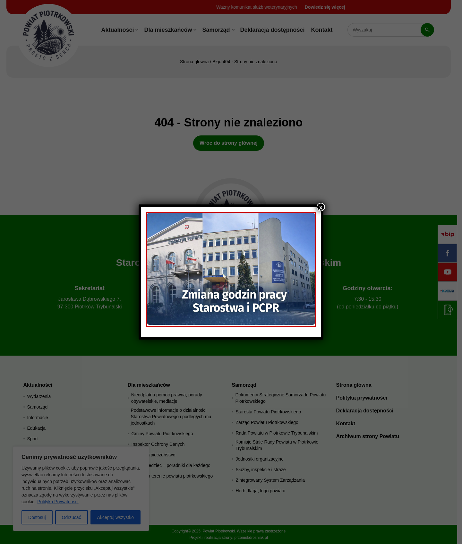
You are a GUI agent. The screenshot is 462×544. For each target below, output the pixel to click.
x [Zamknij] (321, 207)
